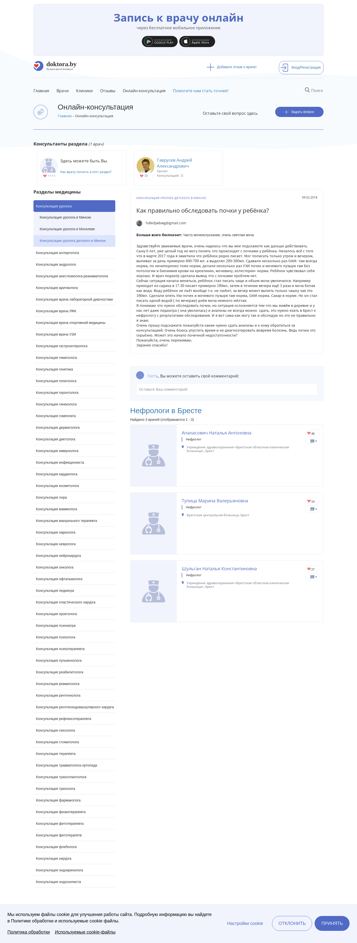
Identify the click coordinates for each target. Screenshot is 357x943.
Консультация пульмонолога (59, 660)
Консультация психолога (55, 637)
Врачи (63, 90)
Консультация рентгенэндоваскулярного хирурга (75, 707)
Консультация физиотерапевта (61, 812)
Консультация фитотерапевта (60, 824)
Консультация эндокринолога (59, 870)
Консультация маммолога (56, 509)
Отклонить (292, 923)
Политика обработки (28, 932)
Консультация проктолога (56, 614)
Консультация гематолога (56, 358)
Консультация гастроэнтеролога (62, 346)
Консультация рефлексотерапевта (63, 719)
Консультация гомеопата (56, 416)
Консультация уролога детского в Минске (73, 241)
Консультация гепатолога (56, 381)
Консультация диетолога (55, 439)
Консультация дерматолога (58, 427)
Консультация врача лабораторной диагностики (74, 299)
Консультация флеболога (56, 847)
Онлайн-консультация (144, 90)
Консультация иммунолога (57, 451)
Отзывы (107, 90)
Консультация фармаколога (58, 800)
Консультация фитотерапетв (59, 835)
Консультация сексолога (55, 730)
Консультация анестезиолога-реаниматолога (72, 276)
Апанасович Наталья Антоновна (216, 433)
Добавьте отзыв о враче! (232, 67)
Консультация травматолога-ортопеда (66, 765)
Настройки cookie (245, 923)
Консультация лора (51, 497)
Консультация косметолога (57, 486)
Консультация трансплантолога (61, 777)
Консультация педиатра (55, 591)
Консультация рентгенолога (58, 695)
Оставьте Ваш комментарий (227, 389)
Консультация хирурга (53, 858)
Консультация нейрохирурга (58, 556)
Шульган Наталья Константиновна (219, 569)
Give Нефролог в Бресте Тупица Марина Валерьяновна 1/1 (309, 501)
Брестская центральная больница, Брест (218, 515)
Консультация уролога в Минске (65, 217)
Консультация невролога (56, 544)
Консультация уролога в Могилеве (67, 229)
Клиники (84, 90)
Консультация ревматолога (57, 684)
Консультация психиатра (56, 626)
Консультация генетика (54, 369)
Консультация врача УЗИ (56, 334)
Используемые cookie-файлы (85, 932)
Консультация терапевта (55, 754)
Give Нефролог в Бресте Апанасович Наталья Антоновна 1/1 (309, 433)
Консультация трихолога (55, 789)
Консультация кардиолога (56, 474)
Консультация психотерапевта (60, 649)
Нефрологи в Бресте (166, 410)
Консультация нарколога (55, 532)
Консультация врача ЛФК (56, 311)
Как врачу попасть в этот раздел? (86, 172)
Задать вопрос (299, 112)
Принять (332, 923)
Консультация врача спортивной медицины (70, 323)
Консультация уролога (54, 206)
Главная (41, 90)
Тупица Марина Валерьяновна (215, 501)
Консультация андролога (56, 264)
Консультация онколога (54, 567)
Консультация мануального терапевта (66, 521)
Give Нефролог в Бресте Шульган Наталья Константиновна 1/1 (309, 569)
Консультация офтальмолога (59, 579)
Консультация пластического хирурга (65, 602)
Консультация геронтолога (57, 393)
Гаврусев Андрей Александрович (174, 163)
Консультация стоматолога (57, 742)
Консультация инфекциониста (60, 462)
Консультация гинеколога (56, 404)
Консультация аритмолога (57, 288)
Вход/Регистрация (300, 67)
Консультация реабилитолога (59, 672)
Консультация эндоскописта (58, 882)
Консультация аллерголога (57, 253)
